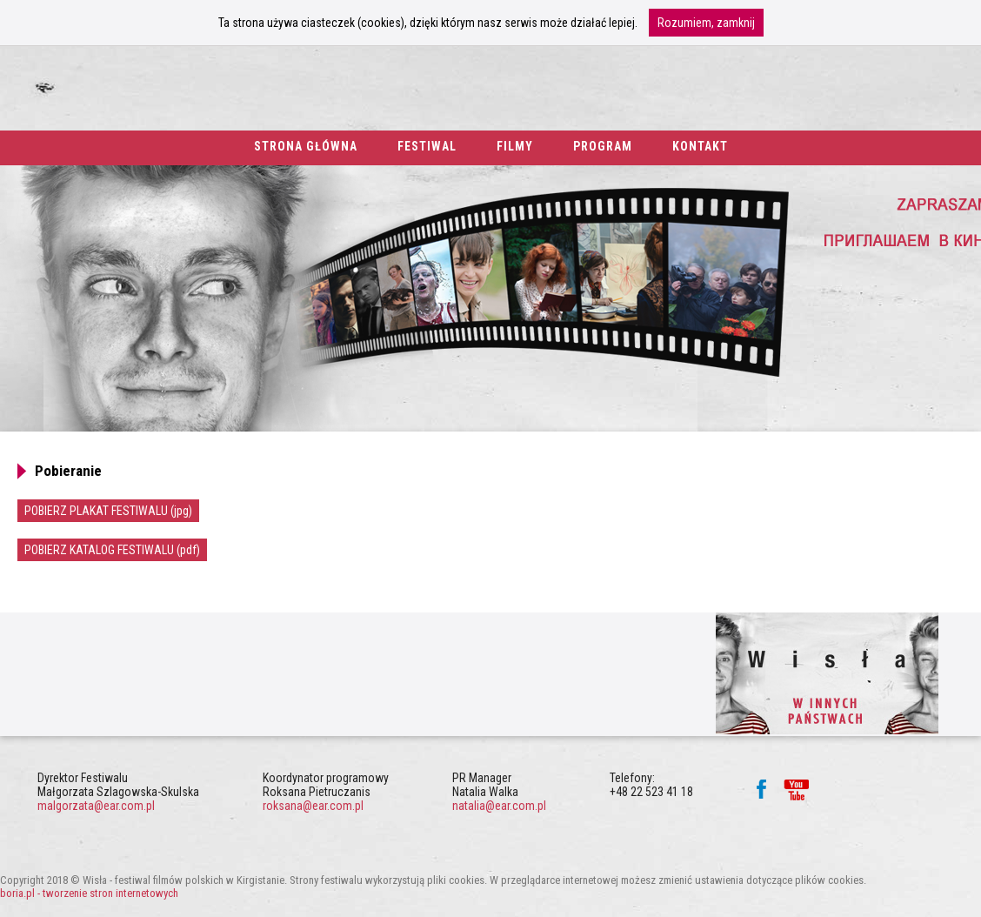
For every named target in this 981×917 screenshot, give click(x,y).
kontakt (700, 146)
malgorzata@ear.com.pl (96, 806)
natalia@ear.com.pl (499, 806)
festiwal (427, 146)
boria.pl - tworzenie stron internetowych (89, 893)
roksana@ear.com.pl (313, 806)
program (602, 146)
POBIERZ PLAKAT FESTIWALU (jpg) (108, 511)
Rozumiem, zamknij (706, 23)
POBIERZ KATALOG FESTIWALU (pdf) (112, 550)
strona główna (305, 146)
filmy (515, 146)
